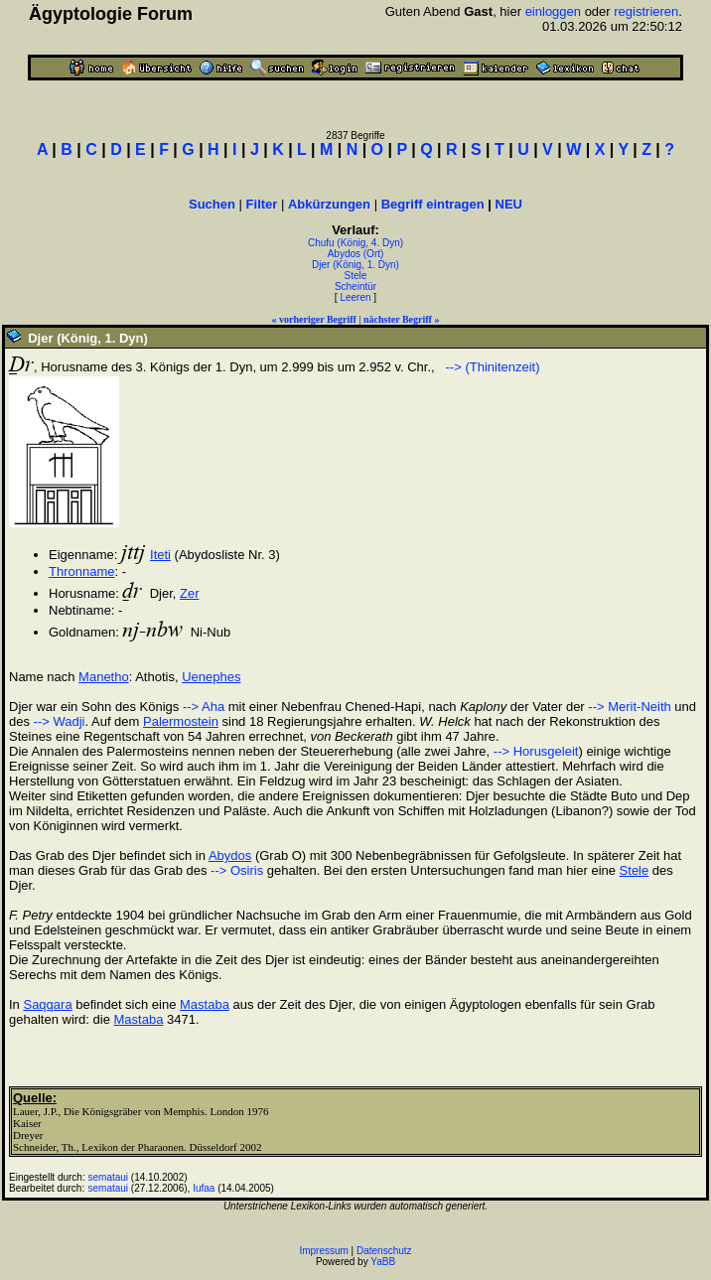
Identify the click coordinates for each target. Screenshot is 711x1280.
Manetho (103, 676)
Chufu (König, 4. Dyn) (355, 242)
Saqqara (47, 1004)
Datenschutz (384, 1250)
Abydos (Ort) (356, 253)
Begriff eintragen (433, 204)
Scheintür (355, 286)
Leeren (355, 297)
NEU (509, 204)
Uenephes (211, 676)
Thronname (81, 571)
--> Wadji (59, 721)
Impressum (323, 1250)
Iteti (160, 554)
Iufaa (203, 1188)
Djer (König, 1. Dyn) (355, 264)
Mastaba (204, 1004)
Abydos (230, 855)
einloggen (553, 11)
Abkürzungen (329, 204)
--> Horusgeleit (536, 751)
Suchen (212, 204)
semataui (108, 1177)
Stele (356, 275)
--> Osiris (237, 870)
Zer (190, 593)
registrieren (646, 11)
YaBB (382, 1261)
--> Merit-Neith (629, 706)
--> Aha (203, 706)
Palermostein (180, 721)
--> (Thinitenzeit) (491, 366)
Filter (262, 204)
